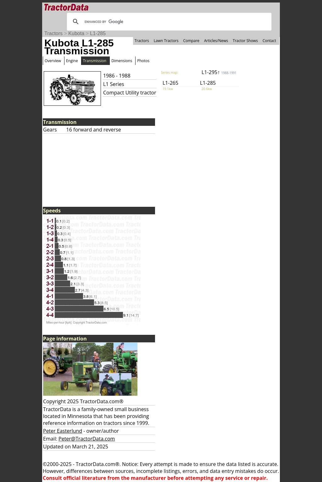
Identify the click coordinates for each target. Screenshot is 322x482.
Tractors (53, 33)
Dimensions (121, 60)
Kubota (76, 33)
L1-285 (98, 33)
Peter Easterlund (62, 430)
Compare (191, 40)
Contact (269, 40)
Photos (143, 60)
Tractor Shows (245, 40)
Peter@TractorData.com (86, 438)
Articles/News (216, 40)
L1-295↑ (219, 72)
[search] (168, 21)
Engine (72, 60)
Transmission (94, 60)
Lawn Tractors (166, 40)
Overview (53, 60)
